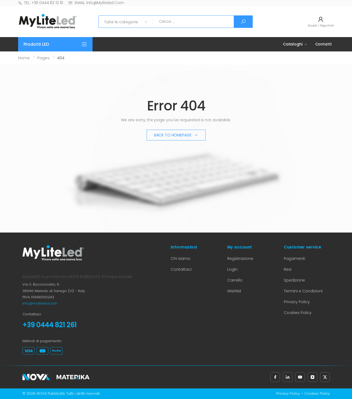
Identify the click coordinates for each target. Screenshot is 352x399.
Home (24, 58)
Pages (43, 58)
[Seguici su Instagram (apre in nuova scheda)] (312, 377)
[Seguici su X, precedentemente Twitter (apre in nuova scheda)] (325, 377)
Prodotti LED (36, 44)
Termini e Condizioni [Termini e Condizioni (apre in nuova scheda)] (303, 291)
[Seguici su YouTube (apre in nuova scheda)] (300, 377)
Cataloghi (292, 44)
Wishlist (234, 291)
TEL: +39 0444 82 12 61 (40, 2)
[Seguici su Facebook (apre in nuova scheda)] (275, 377)
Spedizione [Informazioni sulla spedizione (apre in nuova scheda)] (294, 280)
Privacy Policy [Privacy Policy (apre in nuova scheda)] (297, 302)
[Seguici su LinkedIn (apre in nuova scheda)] (287, 377)
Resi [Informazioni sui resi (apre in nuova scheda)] (287, 269)
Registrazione (240, 258)
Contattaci (181, 269)
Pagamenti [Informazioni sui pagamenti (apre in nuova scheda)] (294, 258)
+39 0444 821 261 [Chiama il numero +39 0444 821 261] (49, 324)
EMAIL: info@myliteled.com (96, 2)
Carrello (234, 280)
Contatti (323, 44)
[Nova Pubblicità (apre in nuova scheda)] (36, 377)
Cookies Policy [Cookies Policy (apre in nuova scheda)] (298, 312)
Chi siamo (180, 258)
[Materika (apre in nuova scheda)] (73, 377)
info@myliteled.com (39, 303)
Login (232, 269)
